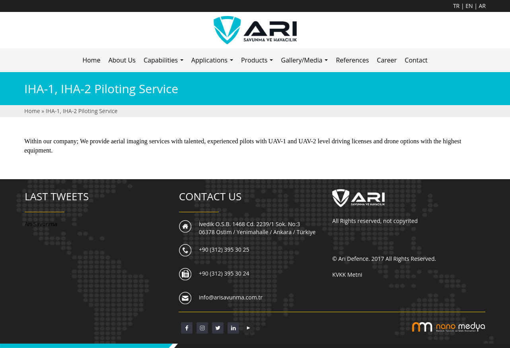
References (352, 60)
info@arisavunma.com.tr (231, 297)
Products (258, 62)
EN (469, 6)
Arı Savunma (41, 224)
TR (457, 6)
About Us (122, 60)
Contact (416, 60)
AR (482, 6)
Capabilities (165, 62)
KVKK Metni (347, 274)
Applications (214, 62)
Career (387, 60)
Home (91, 60)
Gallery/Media (306, 62)
